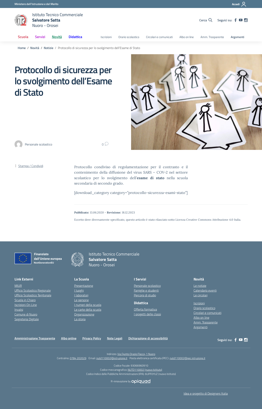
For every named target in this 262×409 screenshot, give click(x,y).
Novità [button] (57, 36)
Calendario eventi (205, 290)
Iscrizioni (106, 37)
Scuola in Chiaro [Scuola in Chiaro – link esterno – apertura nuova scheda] (25, 300)
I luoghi (79, 290)
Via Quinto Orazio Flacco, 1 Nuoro (136, 354)
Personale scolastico (147, 285)
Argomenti (237, 37)
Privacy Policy (91, 338)
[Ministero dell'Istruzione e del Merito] (36, 4)
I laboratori (81, 295)
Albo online (68, 338)
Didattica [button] (75, 36)
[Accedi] (239, 4)
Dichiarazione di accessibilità (148, 338)
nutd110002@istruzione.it (111, 358)
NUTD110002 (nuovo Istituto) (145, 370)
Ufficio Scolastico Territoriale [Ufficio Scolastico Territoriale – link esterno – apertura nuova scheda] (33, 295)
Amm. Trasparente (212, 37)
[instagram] (246, 20)
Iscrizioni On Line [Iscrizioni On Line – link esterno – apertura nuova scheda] (26, 304)
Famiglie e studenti (146, 290)
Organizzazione (84, 314)
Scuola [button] (23, 36)
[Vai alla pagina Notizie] (48, 47)
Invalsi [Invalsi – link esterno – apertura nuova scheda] (19, 309)
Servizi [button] (40, 36)
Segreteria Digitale (27, 319)
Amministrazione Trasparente (35, 338)
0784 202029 (78, 358)
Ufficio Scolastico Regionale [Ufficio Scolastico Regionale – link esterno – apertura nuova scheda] (33, 290)
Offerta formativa (145, 309)
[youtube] (241, 20)
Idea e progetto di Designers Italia (206, 393)
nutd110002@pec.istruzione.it (187, 358)
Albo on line (186, 37)
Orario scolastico (128, 37)
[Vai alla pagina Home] (22, 47)
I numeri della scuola (87, 304)
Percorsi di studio (145, 295)
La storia (80, 319)
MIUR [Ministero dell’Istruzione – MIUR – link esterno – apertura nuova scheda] (18, 285)
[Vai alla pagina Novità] (34, 47)
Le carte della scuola (87, 309)
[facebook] (235, 20)
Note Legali (114, 338)
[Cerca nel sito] (205, 20)
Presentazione (83, 285)
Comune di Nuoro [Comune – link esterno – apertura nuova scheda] (26, 314)
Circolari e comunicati (159, 37)
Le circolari (200, 295)
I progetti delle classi (147, 314)
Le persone (81, 300)
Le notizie (200, 285)
